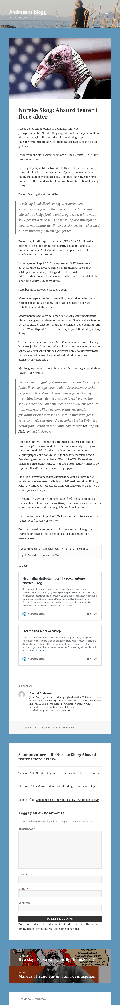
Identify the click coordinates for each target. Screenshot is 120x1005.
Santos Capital (87, 329)
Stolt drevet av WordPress (32, 998)
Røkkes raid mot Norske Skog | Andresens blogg (66, 786)
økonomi (69, 727)
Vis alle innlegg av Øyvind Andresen (48, 710)
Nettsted (24, 903)
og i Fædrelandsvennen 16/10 (40, 555)
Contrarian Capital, (86, 426)
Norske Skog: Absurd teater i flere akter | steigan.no (68, 773)
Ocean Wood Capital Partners (36, 329)
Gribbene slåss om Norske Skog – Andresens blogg (67, 799)
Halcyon (24, 431)
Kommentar (26, 828)
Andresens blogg (28, 12)
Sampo (22, 185)
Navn (22, 874)
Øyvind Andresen (51, 727)
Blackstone (74, 181)
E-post (23, 888)
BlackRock (88, 181)
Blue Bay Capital (67, 329)
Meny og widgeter (106, 18)
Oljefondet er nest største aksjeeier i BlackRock (55, 485)
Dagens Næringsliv (30, 194)
